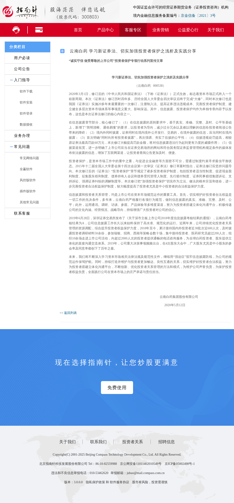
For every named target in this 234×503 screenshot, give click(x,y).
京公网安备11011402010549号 (141, 464)
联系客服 (22, 213)
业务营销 (160, 30)
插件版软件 (28, 191)
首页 (78, 30)
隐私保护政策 (95, 482)
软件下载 (26, 91)
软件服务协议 (119, 482)
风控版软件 (28, 180)
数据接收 (26, 124)
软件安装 (26, 102)
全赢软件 (26, 169)
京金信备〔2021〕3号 (198, 15)
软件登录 (26, 113)
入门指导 (22, 80)
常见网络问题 (29, 158)
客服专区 (133, 30)
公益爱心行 (188, 30)
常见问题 (22, 147)
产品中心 (105, 30)
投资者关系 (132, 442)
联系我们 (98, 442)
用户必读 (22, 58)
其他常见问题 (29, 202)
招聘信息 (166, 442)
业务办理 (22, 136)
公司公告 (22, 69)
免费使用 (117, 387)
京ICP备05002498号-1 (180, 464)
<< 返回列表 (68, 313)
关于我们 (215, 30)
